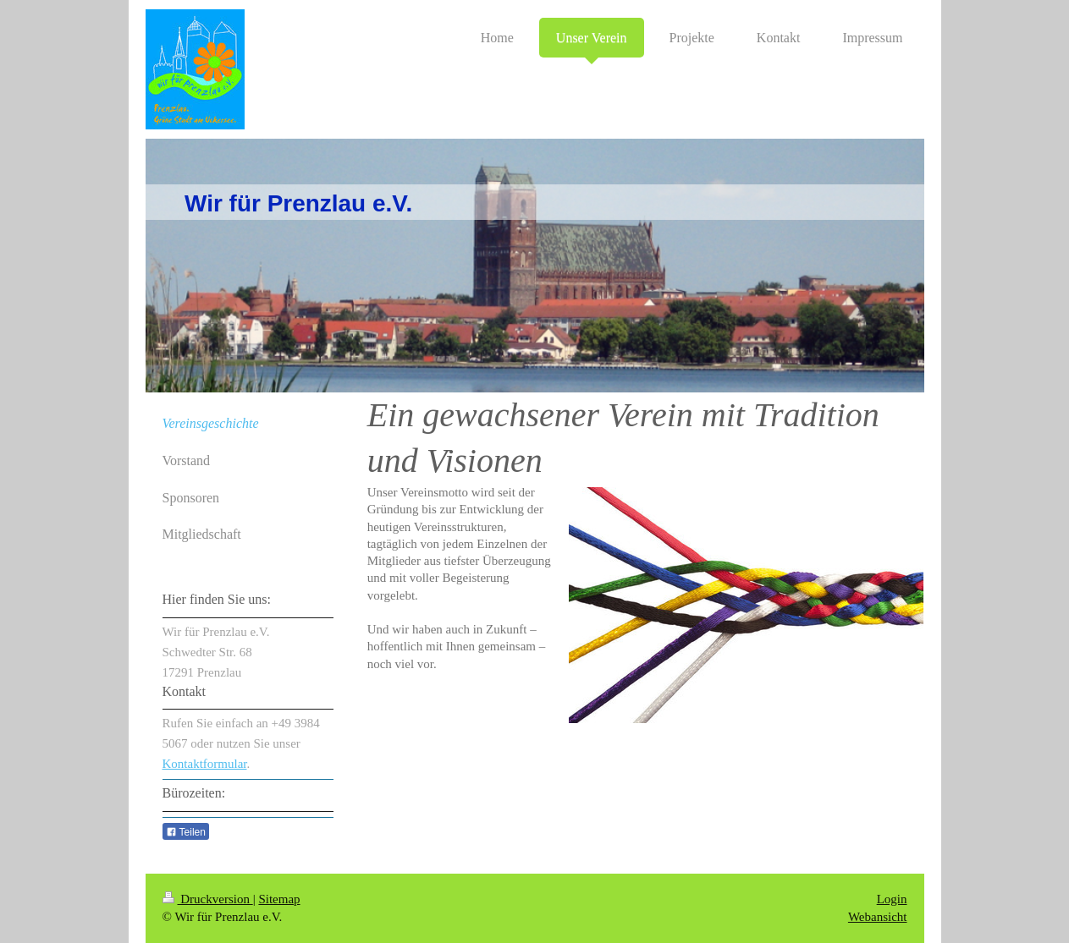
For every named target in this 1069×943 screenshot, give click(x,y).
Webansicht (877, 917)
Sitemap (279, 899)
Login (892, 899)
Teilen (186, 832)
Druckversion (208, 899)
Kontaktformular (205, 763)
